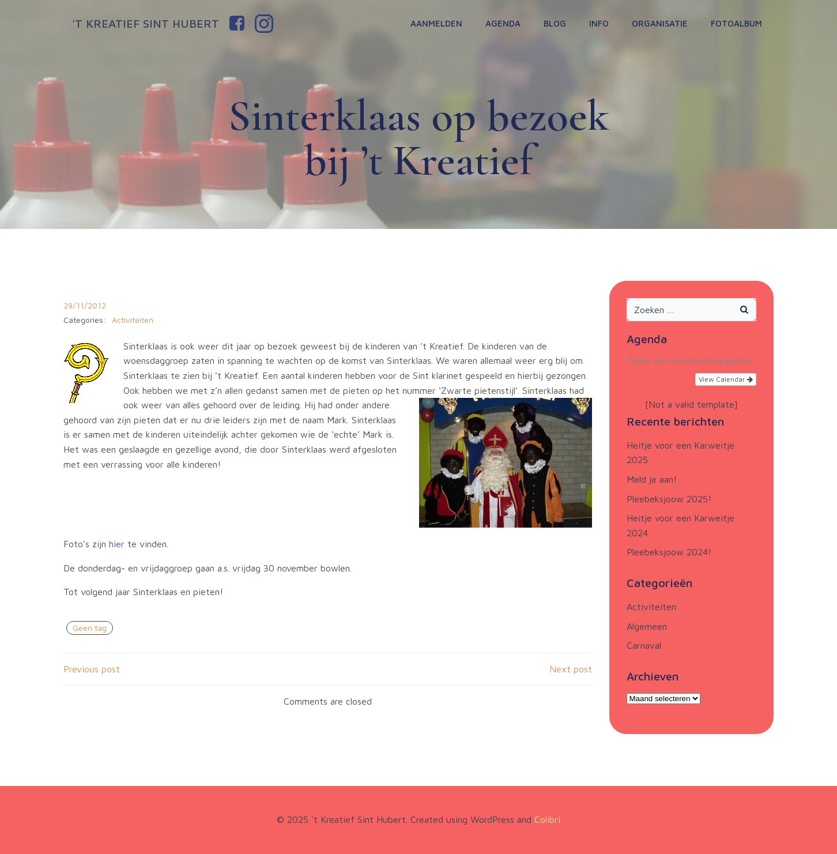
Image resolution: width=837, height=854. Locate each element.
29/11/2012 (84, 305)
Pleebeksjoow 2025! (669, 499)
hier (117, 544)
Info (599, 23)
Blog (555, 23)
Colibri (547, 819)
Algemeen (647, 626)
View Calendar (726, 379)
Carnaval (644, 645)
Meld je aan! (652, 479)
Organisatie (660, 23)
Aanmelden (436, 23)
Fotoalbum (736, 23)
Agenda (503, 23)
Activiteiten (132, 320)
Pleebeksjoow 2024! (669, 552)
